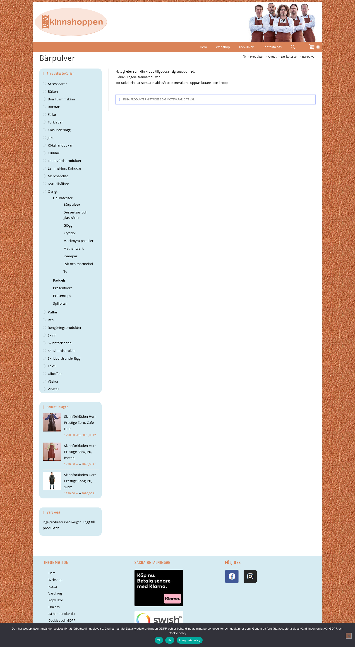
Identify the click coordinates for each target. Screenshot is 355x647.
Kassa (52, 586)
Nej (170, 640)
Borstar (54, 106)
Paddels (59, 280)
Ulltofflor (55, 373)
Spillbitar (60, 303)
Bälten (53, 91)
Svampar (70, 256)
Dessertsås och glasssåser (75, 215)
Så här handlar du (61, 613)
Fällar (52, 114)
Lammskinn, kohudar (65, 168)
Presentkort (62, 288)
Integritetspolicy (189, 640)
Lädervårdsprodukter (65, 160)
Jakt (51, 137)
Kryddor (69, 233)
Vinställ (53, 389)
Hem (203, 47)
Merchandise (58, 176)
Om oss (54, 607)
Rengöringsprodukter (65, 327)
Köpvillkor (246, 47)
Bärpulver (309, 57)
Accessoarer (57, 83)
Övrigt (53, 191)
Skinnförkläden (60, 343)
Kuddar (53, 153)
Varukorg (55, 593)
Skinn (52, 335)
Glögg (67, 225)
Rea (51, 320)
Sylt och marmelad (78, 263)
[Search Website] (293, 47)
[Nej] (349, 636)
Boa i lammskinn (61, 99)
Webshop (223, 47)
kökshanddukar (60, 145)
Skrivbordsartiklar (62, 350)
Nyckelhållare (58, 183)
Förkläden (56, 122)
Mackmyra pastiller (78, 240)
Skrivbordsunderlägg (64, 358)
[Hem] (244, 57)
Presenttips (62, 295)
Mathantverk (73, 248)
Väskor (53, 381)
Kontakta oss (272, 47)
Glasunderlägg (59, 130)
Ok (159, 640)
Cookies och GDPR (61, 620)
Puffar (53, 312)
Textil (52, 366)
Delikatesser (63, 198)
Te (65, 271)
